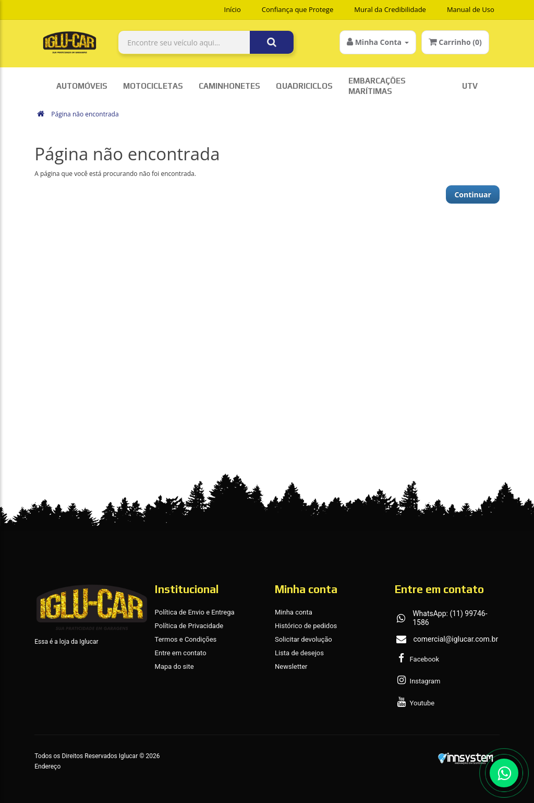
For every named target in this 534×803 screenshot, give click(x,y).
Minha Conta (378, 42)
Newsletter (291, 666)
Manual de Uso (470, 9)
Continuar (472, 194)
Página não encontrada (84, 114)
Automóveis (81, 85)
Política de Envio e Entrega (195, 612)
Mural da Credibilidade (390, 9)
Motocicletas (153, 85)
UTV (470, 85)
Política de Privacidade (189, 626)
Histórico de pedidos (306, 626)
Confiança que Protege (298, 9)
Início (232, 9)
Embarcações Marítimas (377, 86)
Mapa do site (174, 666)
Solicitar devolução (303, 639)
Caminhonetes (229, 85)
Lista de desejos (299, 653)
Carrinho (455, 42)
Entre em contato (181, 653)
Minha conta (293, 612)
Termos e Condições (186, 639)
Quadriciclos (304, 85)
